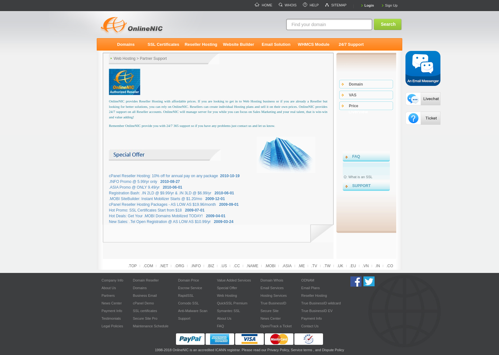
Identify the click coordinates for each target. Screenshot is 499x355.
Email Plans (310, 288)
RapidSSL (186, 295)
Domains (126, 44)
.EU (353, 266)
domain (356, 84)
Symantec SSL (228, 311)
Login (369, 5)
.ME (301, 266)
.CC (236, 266)
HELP (314, 5)
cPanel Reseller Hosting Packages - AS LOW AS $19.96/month (174, 204)
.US (224, 266)
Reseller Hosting (201, 44)
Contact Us (310, 326)
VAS (352, 95)
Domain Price (188, 280)
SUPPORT (361, 186)
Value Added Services (234, 280)
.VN (365, 266)
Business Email (145, 295)
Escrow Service (190, 288)
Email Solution (276, 44)
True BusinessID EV (317, 311)
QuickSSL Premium (232, 303)
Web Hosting (124, 58)
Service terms (301, 350)
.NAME (252, 266)
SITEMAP (339, 5)
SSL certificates (145, 311)
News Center (112, 303)
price (353, 106)
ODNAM (307, 280)
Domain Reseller (145, 280)
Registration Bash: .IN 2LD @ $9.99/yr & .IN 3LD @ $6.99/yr (171, 193)
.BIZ (210, 266)
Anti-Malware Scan (192, 311)
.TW (327, 266)
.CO (389, 266)
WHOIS (291, 5)
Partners (108, 295)
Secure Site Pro (145, 318)
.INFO (196, 266)
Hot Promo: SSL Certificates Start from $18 (156, 210)
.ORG (179, 266)
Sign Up (391, 5)
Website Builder (238, 44)
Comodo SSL (188, 303)
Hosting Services (274, 295)
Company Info (112, 280)
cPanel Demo (143, 303)
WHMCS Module (314, 44)
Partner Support (153, 58)
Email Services (272, 288)
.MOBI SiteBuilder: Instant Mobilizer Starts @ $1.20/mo (167, 199)
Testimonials (111, 318)
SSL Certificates (163, 44)
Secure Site (270, 311)
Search (388, 24)
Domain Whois (272, 280)
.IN (377, 266)
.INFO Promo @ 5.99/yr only (144, 181)
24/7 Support (351, 44)
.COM (148, 266)
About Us (109, 288)
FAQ (356, 156)
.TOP (132, 266)
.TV (314, 266)
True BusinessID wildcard (321, 303)
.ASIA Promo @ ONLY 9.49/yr (145, 187)
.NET (163, 266)
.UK (340, 266)
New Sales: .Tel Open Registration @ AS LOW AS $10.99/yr (171, 221)
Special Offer (227, 288)
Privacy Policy (278, 350)
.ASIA (287, 266)
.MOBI (270, 266)
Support (184, 318)
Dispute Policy (333, 350)
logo (144, 24)
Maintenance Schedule (150, 326)
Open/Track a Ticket (276, 326)
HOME (267, 5)
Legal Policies (112, 326)
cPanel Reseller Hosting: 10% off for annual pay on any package (174, 176)
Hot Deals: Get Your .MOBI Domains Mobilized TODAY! (167, 216)
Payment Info (112, 311)
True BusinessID (273, 303)
